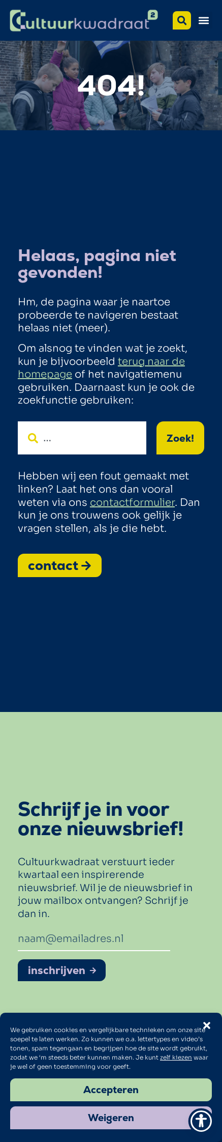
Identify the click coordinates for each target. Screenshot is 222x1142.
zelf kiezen (176, 1057)
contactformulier (132, 502)
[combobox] (82, 437)
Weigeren (111, 1117)
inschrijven (62, 970)
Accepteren (111, 1089)
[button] (204, 20)
